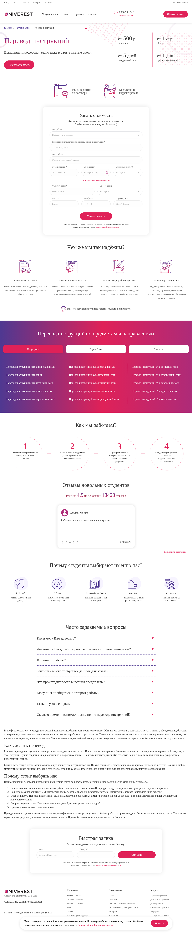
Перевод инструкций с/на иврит (24, 374)
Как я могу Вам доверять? (56, 638)
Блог (16, 2)
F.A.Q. (7, 2)
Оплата (92, 14)
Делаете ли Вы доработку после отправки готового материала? (84, 649)
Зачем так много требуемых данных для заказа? (72, 671)
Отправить (136, 855)
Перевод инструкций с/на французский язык (94, 399)
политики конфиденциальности (107, 227)
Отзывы (25, 2)
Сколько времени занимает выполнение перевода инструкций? (84, 714)
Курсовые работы (159, 895)
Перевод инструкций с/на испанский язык (92, 374)
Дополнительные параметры (96, 180)
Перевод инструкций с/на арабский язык (92, 366)
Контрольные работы (160, 915)
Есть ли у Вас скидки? (53, 704)
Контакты (49, 2)
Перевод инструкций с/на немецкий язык (29, 391)
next (185, 496)
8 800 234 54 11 (127, 12)
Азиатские (158, 349)
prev (7, 496)
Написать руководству (77, 915)
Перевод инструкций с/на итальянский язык (156, 374)
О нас (66, 14)
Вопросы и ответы (75, 903)
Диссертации (157, 903)
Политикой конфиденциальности (95, 925)
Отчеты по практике (160, 907)
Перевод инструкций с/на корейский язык (155, 382)
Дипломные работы (160, 899)
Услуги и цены (50, 14)
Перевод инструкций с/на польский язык (92, 391)
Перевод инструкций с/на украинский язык (30, 399)
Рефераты (155, 911)
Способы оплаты (75, 899)
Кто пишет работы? (51, 660)
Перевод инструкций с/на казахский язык (29, 382)
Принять (157, 923)
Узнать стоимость (20, 64)
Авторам (36, 2)
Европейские (96, 349)
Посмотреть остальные (175, 552)
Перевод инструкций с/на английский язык (30, 366)
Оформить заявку (176, 14)
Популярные (33, 349)
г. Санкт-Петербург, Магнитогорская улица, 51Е (28, 912)
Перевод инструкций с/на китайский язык (92, 382)
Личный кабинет (180, 2)
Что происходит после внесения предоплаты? (71, 682)
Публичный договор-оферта (122, 903)
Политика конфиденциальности (123, 907)
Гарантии (79, 14)
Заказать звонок (126, 16)
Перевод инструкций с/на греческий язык (155, 366)
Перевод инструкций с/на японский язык (155, 399)
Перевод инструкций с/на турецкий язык (154, 391)
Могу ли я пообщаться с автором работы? (68, 693)
